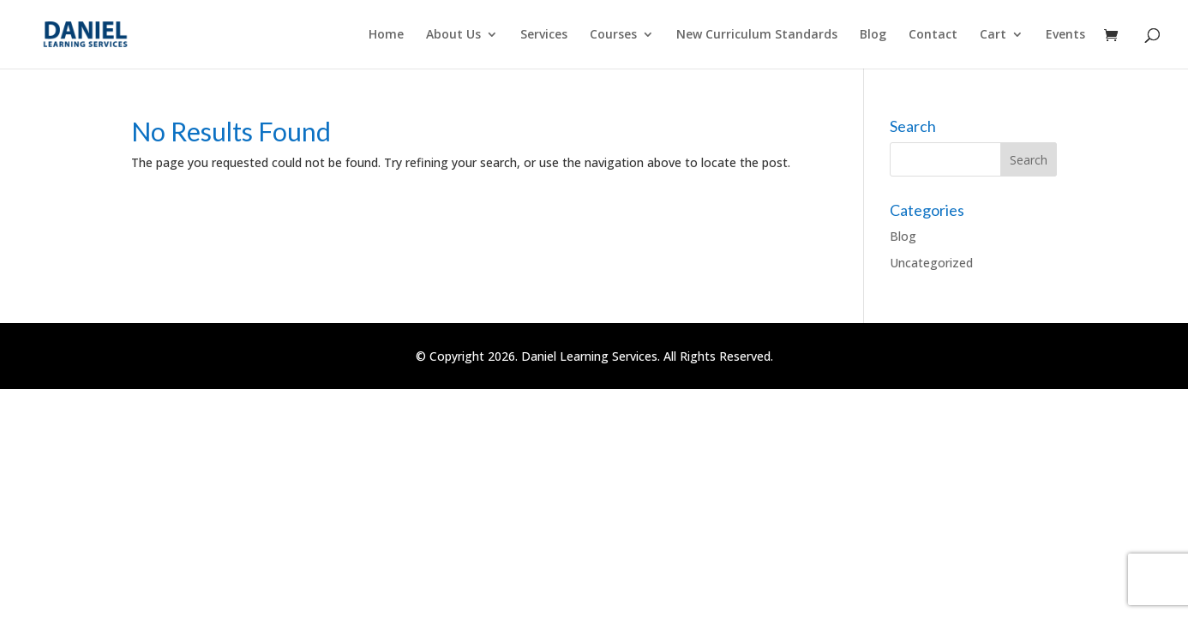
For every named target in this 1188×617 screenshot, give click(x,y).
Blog (873, 35)
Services (543, 35)
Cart (993, 35)
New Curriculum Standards (756, 35)
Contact (933, 35)
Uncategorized (931, 263)
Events (1065, 35)
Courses (613, 35)
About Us (453, 35)
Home (386, 35)
